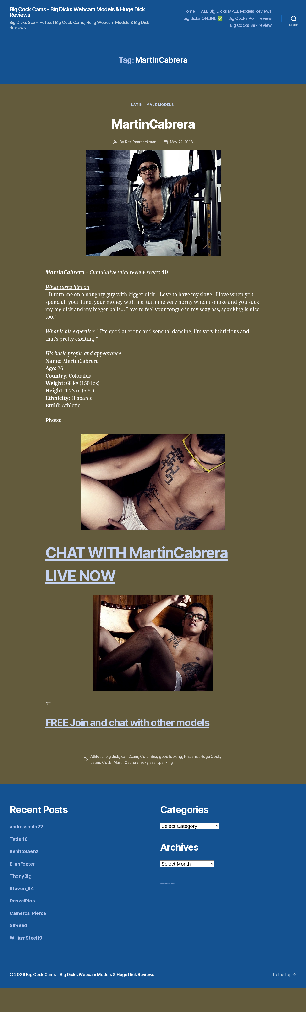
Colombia (149, 780)
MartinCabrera (153, 124)
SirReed (19, 949)
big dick (113, 780)
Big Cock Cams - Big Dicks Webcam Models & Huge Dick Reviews (77, 12)
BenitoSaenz (24, 875)
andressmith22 (28, 851)
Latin (136, 106)
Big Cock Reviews (164, 907)
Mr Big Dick (172, 907)
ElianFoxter (23, 888)
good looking (171, 780)
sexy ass (160, 786)
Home (189, 11)
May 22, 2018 (181, 143)
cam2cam (130, 780)
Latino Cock (112, 786)
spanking (177, 786)
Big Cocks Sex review (251, 25)
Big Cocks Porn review (250, 18)
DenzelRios (23, 925)
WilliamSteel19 (28, 962)
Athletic (97, 780)
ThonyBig (21, 900)
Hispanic (192, 780)
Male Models (161, 106)
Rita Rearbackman (140, 143)
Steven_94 (22, 912)
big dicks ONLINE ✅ (202, 18)
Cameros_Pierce (29, 937)
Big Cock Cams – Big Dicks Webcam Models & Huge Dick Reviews (93, 998)
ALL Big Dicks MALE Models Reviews (236, 11)
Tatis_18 (19, 863)
